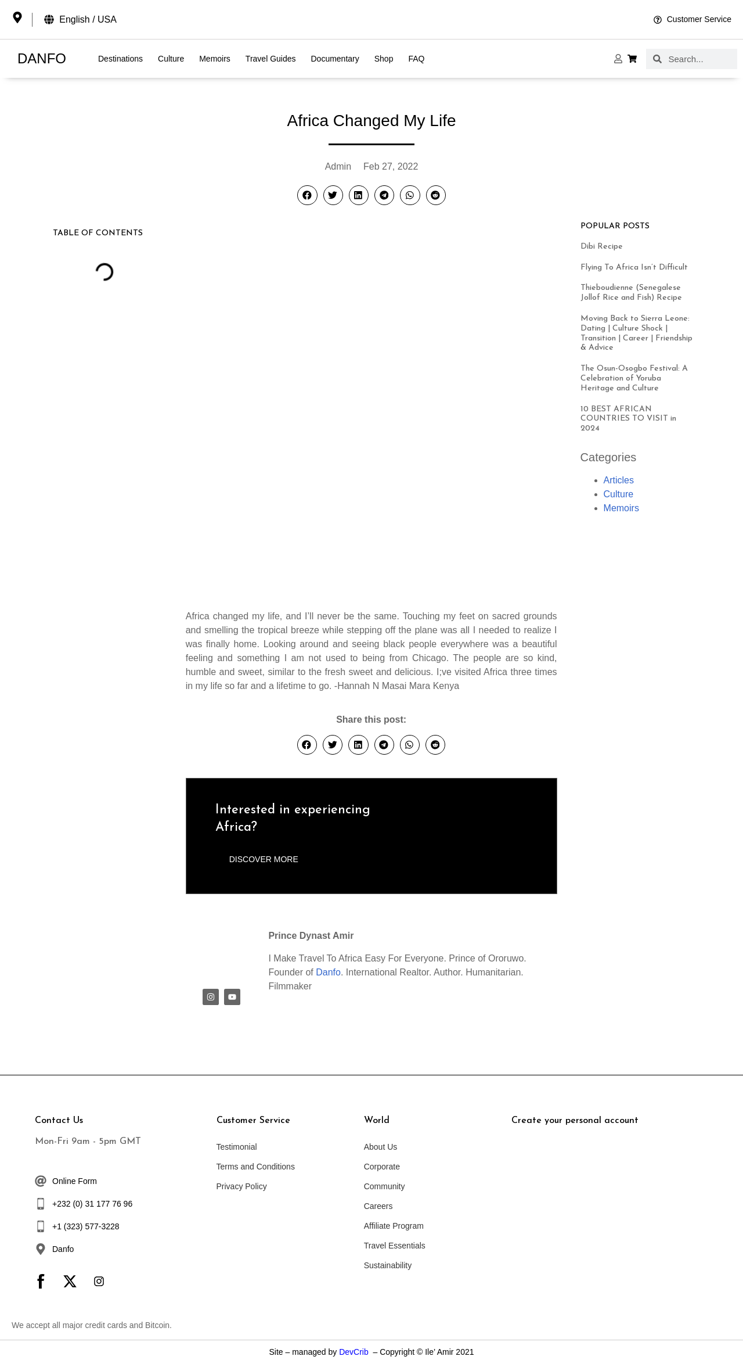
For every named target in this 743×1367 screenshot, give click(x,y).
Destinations (120, 58)
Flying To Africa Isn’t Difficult (634, 267)
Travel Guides (271, 58)
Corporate (382, 1166)
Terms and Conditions (256, 1166)
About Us (381, 1146)
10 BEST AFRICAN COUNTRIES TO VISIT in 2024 (628, 419)
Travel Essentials (394, 1245)
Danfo (328, 972)
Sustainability (388, 1265)
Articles (619, 480)
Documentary (335, 58)
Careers (378, 1206)
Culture (171, 58)
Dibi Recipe (601, 246)
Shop (384, 58)
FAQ (416, 58)
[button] (307, 195)
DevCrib (354, 1352)
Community (384, 1186)
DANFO (41, 58)
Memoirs (214, 58)
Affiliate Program (394, 1225)
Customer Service (253, 1120)
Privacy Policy (242, 1186)
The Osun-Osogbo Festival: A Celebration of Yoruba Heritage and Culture (634, 378)
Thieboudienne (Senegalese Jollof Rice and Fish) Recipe (631, 293)
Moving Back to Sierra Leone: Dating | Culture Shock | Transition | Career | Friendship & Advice (636, 333)
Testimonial (237, 1146)
